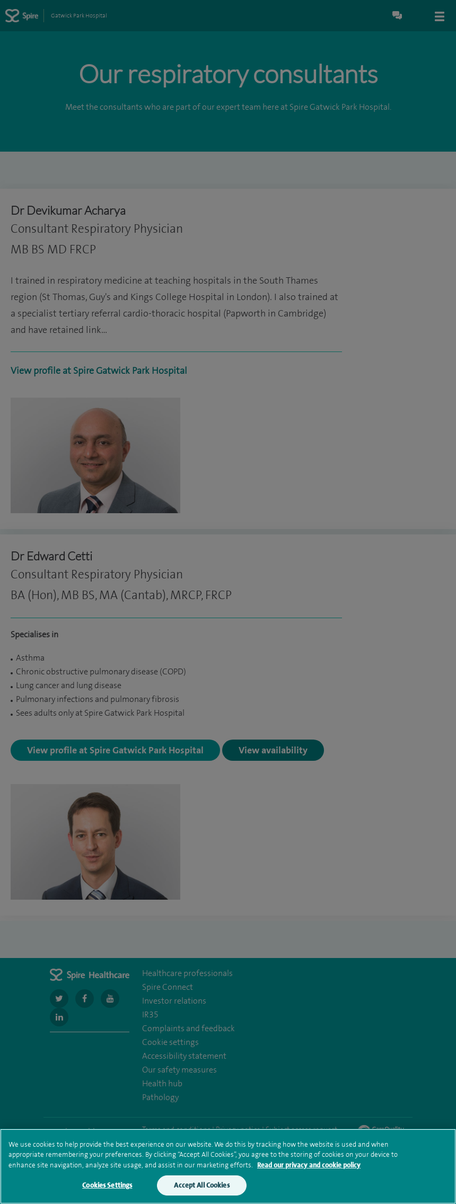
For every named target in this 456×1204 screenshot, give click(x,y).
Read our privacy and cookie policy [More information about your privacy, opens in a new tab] (309, 1170)
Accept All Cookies (201, 1190)
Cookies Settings (107, 1190)
